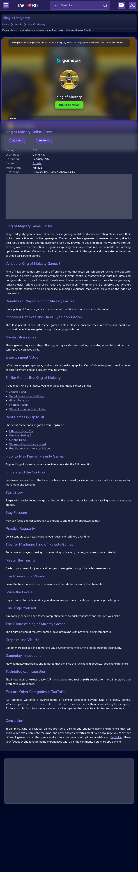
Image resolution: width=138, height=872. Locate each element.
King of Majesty (21, 131)
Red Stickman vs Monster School (29, 510)
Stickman (61, 765)
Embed (44, 202)
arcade (37, 225)
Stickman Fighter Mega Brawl (27, 505)
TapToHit (116, 799)
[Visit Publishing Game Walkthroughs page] (121, 5)
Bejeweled (46, 765)
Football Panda (18, 466)
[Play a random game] (132, 5)
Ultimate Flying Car (21, 492)
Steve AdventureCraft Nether (27, 470)
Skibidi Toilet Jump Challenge (27, 457)
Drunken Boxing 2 (20, 497)
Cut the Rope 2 (18, 501)
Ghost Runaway (19, 462)
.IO (35, 765)
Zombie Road (17, 453)
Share (17, 202)
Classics (75, 765)
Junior (85, 765)
